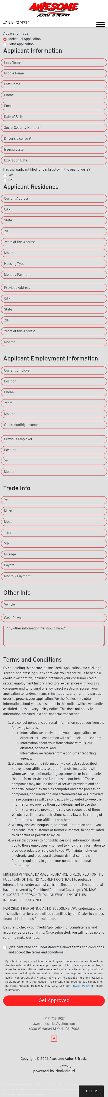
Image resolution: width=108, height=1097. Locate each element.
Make (8, 511)
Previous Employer (18, 439)
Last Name (12, 84)
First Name (12, 63)
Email (8, 106)
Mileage (10, 554)
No (10, 180)
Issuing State (13, 150)
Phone (9, 95)
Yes (10, 175)
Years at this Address (19, 242)
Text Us (91, 1091)
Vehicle (9, 605)
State (8, 220)
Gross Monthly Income (21, 425)
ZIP (6, 231)
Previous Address (17, 288)
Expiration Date (15, 160)
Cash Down (12, 618)
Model (8, 522)
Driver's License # (17, 139)
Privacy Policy (81, 986)
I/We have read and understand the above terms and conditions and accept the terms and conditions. (56, 950)
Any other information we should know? (36, 628)
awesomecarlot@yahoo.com (54, 1024)
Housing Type (14, 264)
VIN (7, 544)
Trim (7, 533)
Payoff (9, 565)
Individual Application (24, 39)
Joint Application (21, 44)
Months (9, 253)
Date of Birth (13, 117)
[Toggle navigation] (100, 23)
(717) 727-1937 (16, 23)
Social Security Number (21, 128)
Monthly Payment (17, 275)
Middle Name (14, 73)
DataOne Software (71, 1084)
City (7, 210)
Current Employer (17, 371)
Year (7, 500)
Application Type (15, 34)
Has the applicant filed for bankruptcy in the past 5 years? (46, 170)
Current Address (16, 199)
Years (8, 403)
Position (10, 381)
